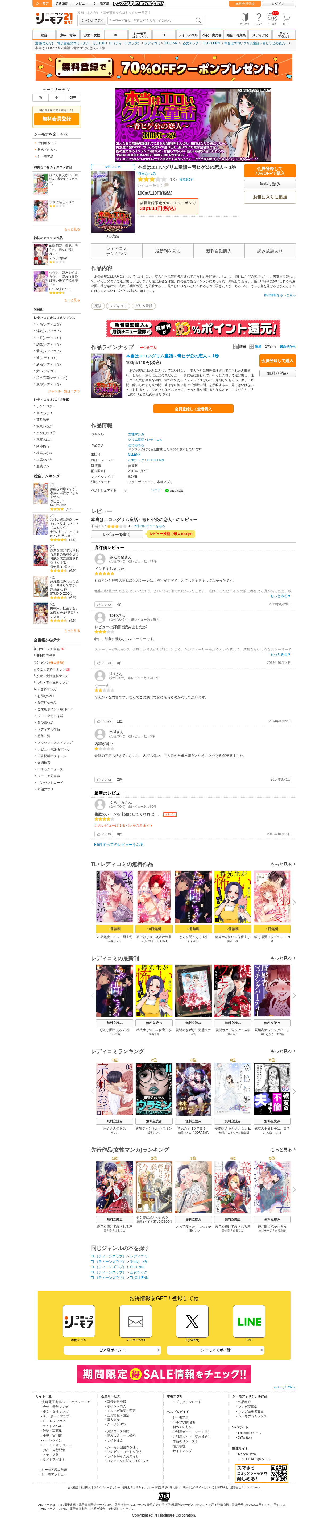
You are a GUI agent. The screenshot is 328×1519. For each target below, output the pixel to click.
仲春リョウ (114, 941)
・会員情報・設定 (116, 1415)
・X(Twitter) (243, 1438)
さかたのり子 (46, 433)
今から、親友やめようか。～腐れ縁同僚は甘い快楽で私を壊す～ (63, 278)
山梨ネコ (67, 567)
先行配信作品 (47, 703)
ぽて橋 (280, 1034)
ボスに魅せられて (62, 202)
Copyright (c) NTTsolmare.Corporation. (164, 1515)
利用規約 (86, 1487)
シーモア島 (101, 3)
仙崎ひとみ (185, 1132)
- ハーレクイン (51, 1440)
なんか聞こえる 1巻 (193, 937)
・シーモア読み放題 (52, 1470)
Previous (94, 902)
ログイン (278, 4)
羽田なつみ (147, 173)
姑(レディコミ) (47, 371)
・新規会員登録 (115, 1402)
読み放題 (62, 3)
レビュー (81, 3)
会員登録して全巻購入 (193, 409)
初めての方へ (47, 150)
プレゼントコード (50, 783)
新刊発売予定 (46, 656)
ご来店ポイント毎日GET (55, 709)
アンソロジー (46, 406)
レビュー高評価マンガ (53, 749)
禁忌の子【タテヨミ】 (193, 1128)
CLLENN (171, 43)
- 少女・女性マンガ (54, 1411)
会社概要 (73, 1487)
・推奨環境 (177, 1446)
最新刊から (288, 346)
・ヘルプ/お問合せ (182, 1422)
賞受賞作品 (45, 723)
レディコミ (152, 43)
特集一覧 (44, 736)
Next (292, 902)
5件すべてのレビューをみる (120, 844)
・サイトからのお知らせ (121, 1456)
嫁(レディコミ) (47, 358)
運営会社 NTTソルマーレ (245, 1487)
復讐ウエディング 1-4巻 (232, 1030)
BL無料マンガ (46, 689)
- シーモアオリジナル (56, 1445)
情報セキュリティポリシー (138, 1487)
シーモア (42, 3)
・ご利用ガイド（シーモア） (190, 1432)
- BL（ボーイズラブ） (56, 1416)
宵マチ (63, 532)
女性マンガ (113, 167)
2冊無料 (232, 929)
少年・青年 (68, 35)
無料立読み (115, 1023)
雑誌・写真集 (236, 35)
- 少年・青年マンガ (54, 1407)
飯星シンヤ (154, 1132)
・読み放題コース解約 (120, 1436)
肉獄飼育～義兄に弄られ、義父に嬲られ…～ (63, 249)
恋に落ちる (136, 445)
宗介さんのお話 (114, 1128)
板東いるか (44, 426)
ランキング (49, 662)
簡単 (255, 346)
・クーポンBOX (115, 1424)
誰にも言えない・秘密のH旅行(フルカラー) (63, 179)
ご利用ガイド (47, 143)
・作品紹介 (243, 1402)
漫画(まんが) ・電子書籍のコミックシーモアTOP (70, 43)
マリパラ (146, 941)
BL (116, 35)
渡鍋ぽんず (58, 590)
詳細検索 (44, 763)
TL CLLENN (211, 43)
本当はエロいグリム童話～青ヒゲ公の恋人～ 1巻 (172, 356)
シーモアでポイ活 (50, 716)
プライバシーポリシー (106, 1487)
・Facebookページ (248, 1433)
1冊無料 (272, 929)
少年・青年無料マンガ (52, 683)
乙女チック (191, 43)
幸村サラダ (265, 1230)
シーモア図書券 (49, 776)
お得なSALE (46, 696)
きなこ (115, 1132)
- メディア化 (50, 1455)
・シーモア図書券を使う (121, 1447)
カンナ (54, 258)
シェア (156, 490)
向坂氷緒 (280, 1230)
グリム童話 (143, 306)
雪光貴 (55, 567)
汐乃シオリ (66, 536)
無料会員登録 (245, 4)
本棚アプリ (45, 789)
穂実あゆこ (44, 439)
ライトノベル (188, 35)
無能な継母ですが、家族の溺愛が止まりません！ (64, 493)
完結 (97, 306)
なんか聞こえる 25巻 (114, 1030)
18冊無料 (154, 929)
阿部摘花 (42, 446)
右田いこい (193, 1230)
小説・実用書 (212, 35)
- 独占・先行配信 (53, 1450)
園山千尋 (232, 941)
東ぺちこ (232, 1034)
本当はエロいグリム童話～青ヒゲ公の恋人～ (256, 43)
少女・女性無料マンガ (52, 676)
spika (63, 258)
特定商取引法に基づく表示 (172, 1487)
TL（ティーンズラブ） (125, 43)
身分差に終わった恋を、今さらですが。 (64, 583)
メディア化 (260, 35)
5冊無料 (193, 929)
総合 (44, 35)
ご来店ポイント (112, 1350)
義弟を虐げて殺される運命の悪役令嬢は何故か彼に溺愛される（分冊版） (64, 556)
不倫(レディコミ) (48, 324)
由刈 (193, 1034)
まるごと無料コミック (52, 669)
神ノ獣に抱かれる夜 (272, 1226)
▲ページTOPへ (284, 1387)
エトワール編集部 (238, 1132)
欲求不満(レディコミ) (51, 378)
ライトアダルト (284, 35)
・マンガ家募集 (246, 1407)
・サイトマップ (180, 1451)
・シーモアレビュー (52, 1474)
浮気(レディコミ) (48, 331)
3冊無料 (114, 929)
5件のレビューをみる (150, 526)
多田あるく (266, 1034)
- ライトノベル (51, 1426)
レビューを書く (151, 185)
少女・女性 (92, 35)
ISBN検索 (222, 1487)
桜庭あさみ (44, 453)
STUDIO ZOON (61, 594)
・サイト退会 (113, 1440)
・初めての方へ (180, 1427)
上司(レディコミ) (48, 338)
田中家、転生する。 (64, 608)
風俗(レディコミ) (48, 384)
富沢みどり (44, 413)
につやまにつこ (60, 289)
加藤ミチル (58, 612)
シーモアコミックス (140, 35)
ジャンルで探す (92, 20)
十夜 (53, 532)
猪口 (71, 612)
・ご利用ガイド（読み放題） (190, 1436)
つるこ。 (56, 501)
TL (164, 35)
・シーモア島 (179, 1417)
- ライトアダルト (53, 1459)
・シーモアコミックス (251, 1416)
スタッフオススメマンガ (55, 743)
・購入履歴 (112, 1420)
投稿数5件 (166, 180)
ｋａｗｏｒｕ (64, 614)
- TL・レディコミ (53, 1421)
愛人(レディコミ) (48, 351)
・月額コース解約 (116, 1431)
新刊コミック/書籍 (49, 649)
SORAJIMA (58, 505)
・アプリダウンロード (185, 1402)
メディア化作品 (49, 729)
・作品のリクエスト (183, 1441)
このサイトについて (202, 1487)
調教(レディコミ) (48, 344)
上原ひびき (44, 459)
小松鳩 (220, 1132)
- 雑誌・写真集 (51, 1431)
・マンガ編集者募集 (249, 1411)
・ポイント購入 (115, 1406)
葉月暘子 (42, 419)
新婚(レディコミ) (48, 364)
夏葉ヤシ (42, 466)
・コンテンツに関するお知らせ (126, 1461)
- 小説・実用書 (51, 1435)
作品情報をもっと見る (280, 295)
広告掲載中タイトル (52, 756)
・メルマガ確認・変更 (120, 1411)
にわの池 (193, 941)
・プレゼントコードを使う (123, 1452)
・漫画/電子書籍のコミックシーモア (64, 1402)
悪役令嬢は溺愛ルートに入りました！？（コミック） (64, 523)
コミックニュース (50, 769)
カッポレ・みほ (272, 1132)
